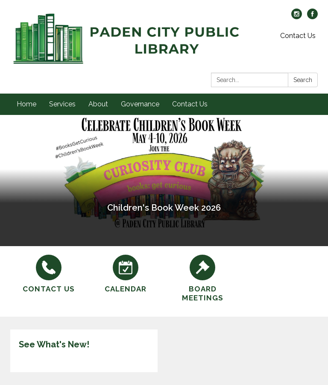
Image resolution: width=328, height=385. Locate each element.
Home (26, 104)
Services (62, 104)
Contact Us (298, 36)
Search (302, 79)
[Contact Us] (48, 274)
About (98, 104)
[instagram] (296, 17)
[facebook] (312, 17)
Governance (140, 104)
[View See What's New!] (84, 344)
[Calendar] (125, 274)
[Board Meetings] (202, 279)
